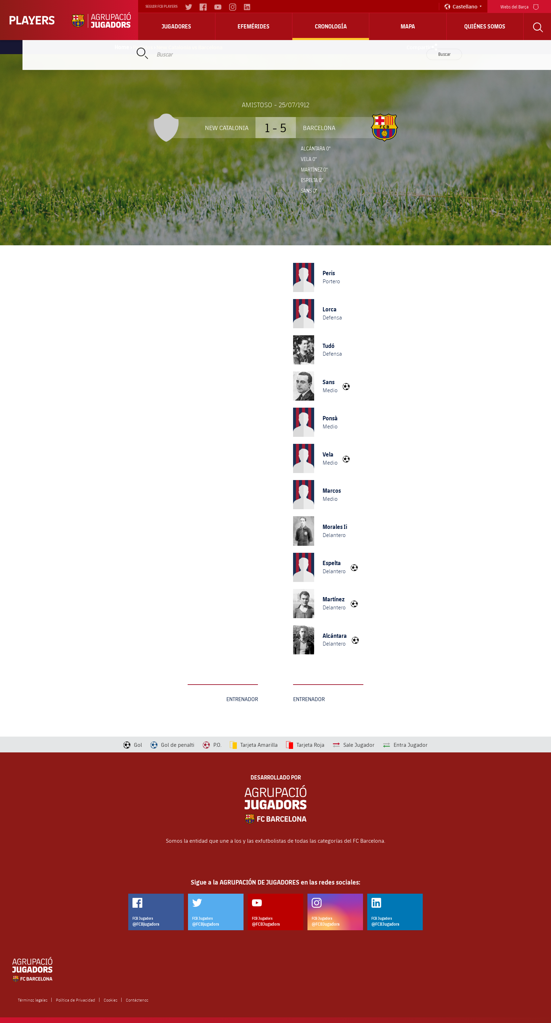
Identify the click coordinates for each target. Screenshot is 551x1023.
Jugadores (176, 26)
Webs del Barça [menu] (519, 6)
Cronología (331, 26)
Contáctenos (137, 999)
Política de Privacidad (75, 999)
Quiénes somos (484, 26)
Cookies (110, 999)
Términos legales (32, 999)
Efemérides (254, 26)
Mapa (408, 26)
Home (122, 47)
